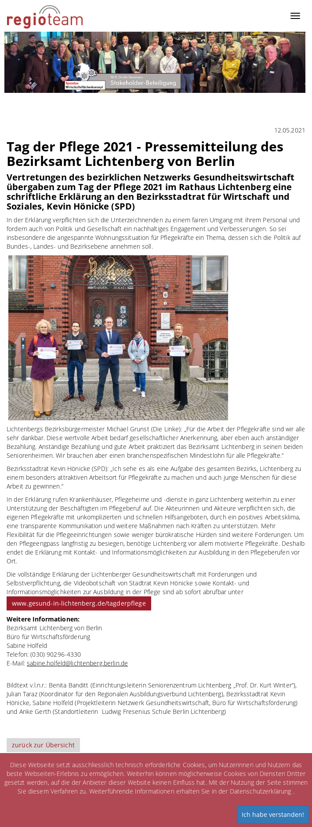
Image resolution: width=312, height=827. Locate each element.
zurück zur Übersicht (43, 745)
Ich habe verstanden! (273, 814)
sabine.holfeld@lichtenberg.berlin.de (77, 663)
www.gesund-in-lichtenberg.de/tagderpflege (79, 603)
